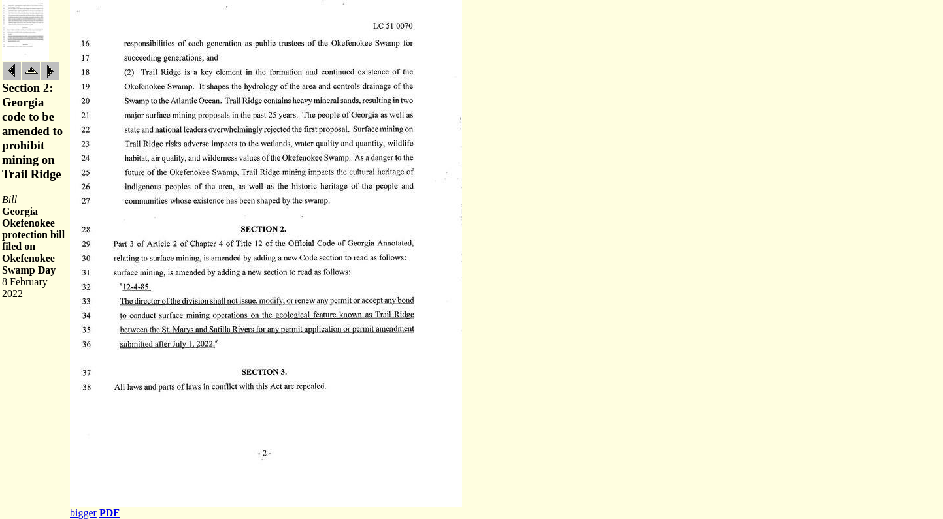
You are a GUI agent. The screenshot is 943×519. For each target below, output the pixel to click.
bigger (83, 512)
